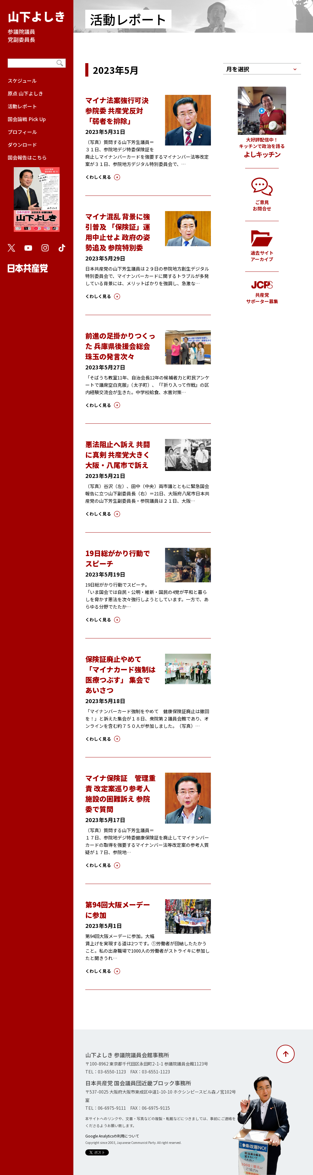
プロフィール (22, 131)
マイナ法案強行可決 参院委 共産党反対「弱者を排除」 (117, 110)
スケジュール (22, 80)
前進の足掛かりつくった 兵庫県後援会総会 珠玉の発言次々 (120, 345)
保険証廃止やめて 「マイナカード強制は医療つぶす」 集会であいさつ (120, 674)
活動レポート (22, 106)
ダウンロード (22, 144)
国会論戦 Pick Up (27, 119)
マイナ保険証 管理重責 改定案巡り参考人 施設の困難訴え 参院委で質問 (121, 793)
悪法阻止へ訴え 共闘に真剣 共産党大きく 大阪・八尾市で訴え (117, 454)
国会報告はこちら (37, 196)
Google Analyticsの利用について (112, 1135)
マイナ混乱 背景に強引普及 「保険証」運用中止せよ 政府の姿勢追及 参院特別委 (117, 232)
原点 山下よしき (25, 93)
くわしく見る (98, 177)
